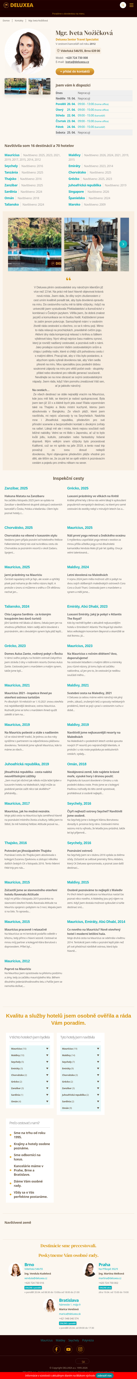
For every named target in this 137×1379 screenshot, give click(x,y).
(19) (69, 1037)
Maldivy (60, 1329)
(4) (16, 1089)
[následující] (123, 244)
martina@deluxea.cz (110, 1266)
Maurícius (47, 1329)
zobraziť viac (104, 1375)
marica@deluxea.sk (70, 1302)
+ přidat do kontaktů (75, 71)
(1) (17, 1083)
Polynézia (88, 1329)
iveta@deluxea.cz (77, 62)
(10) (18, 1037)
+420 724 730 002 (108, 1271)
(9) (68, 1056)
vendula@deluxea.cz (35, 1266)
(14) (68, 1043)
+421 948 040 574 (68, 1307)
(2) (19, 1063)
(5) (17, 1050)
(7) (68, 1050)
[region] (68, 244)
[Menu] (130, 5)
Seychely (73, 1329)
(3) (17, 1056)
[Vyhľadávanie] (123, 5)
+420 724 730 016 (34, 1271)
